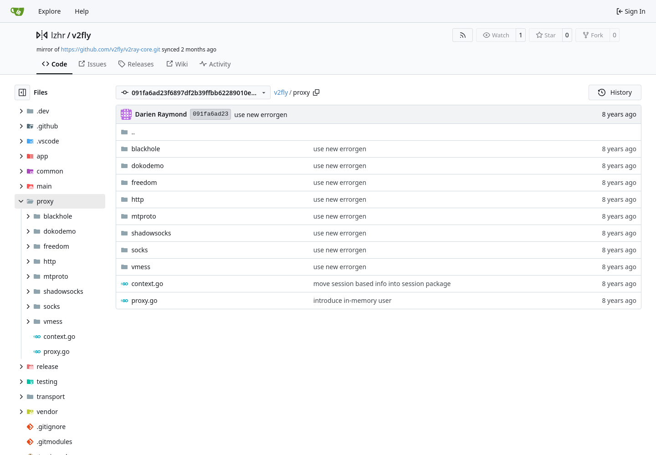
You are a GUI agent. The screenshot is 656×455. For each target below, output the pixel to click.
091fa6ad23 (210, 114)
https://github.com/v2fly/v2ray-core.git (110, 49)
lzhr (58, 35)
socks (139, 249)
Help (82, 11)
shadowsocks (151, 233)
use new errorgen (260, 114)
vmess (140, 266)
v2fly (81, 35)
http (137, 199)
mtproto (143, 216)
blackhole (145, 148)
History (615, 92)
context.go (147, 283)
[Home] (17, 11)
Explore (49, 11)
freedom (144, 182)
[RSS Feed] (462, 35)
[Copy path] (316, 92)
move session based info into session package (382, 283)
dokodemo (147, 165)
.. (128, 132)
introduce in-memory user (352, 300)
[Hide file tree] (22, 92)
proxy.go (144, 300)
